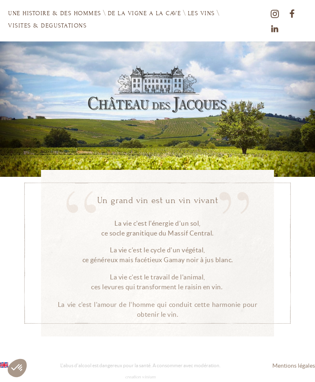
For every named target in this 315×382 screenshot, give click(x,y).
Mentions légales (293, 365)
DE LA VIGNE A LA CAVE (144, 13)
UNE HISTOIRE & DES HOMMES (54, 13)
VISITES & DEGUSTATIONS (47, 25)
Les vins (201, 12)
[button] (17, 368)
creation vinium (140, 377)
